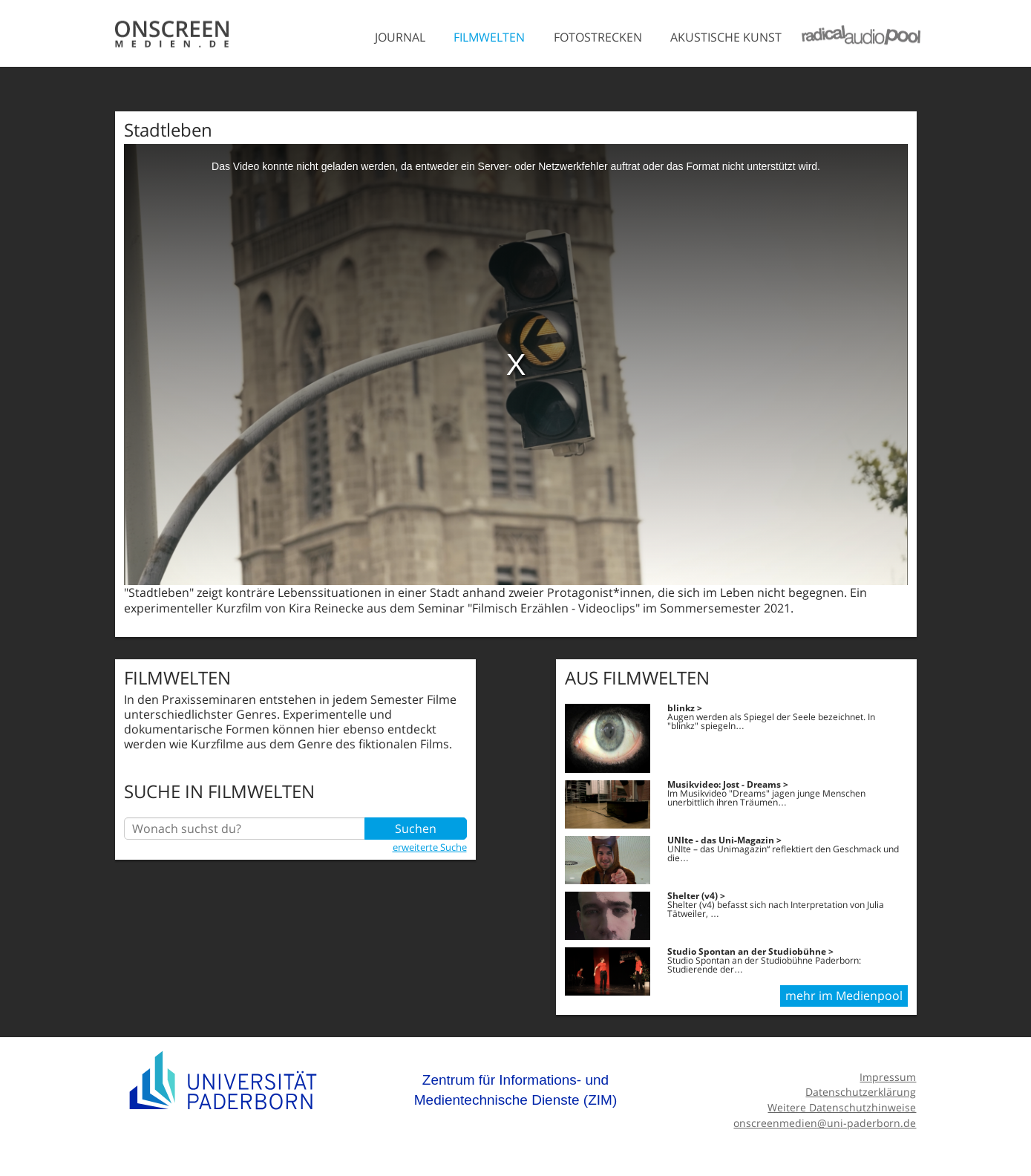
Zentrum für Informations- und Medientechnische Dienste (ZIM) (516, 1090)
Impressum (888, 1077)
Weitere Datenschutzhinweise (841, 1107)
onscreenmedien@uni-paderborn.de (824, 1123)
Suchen (415, 828)
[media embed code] (516, 364)
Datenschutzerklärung (860, 1092)
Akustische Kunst (726, 37)
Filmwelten (489, 37)
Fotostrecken (598, 37)
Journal (400, 37)
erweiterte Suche (430, 847)
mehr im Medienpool (844, 995)
